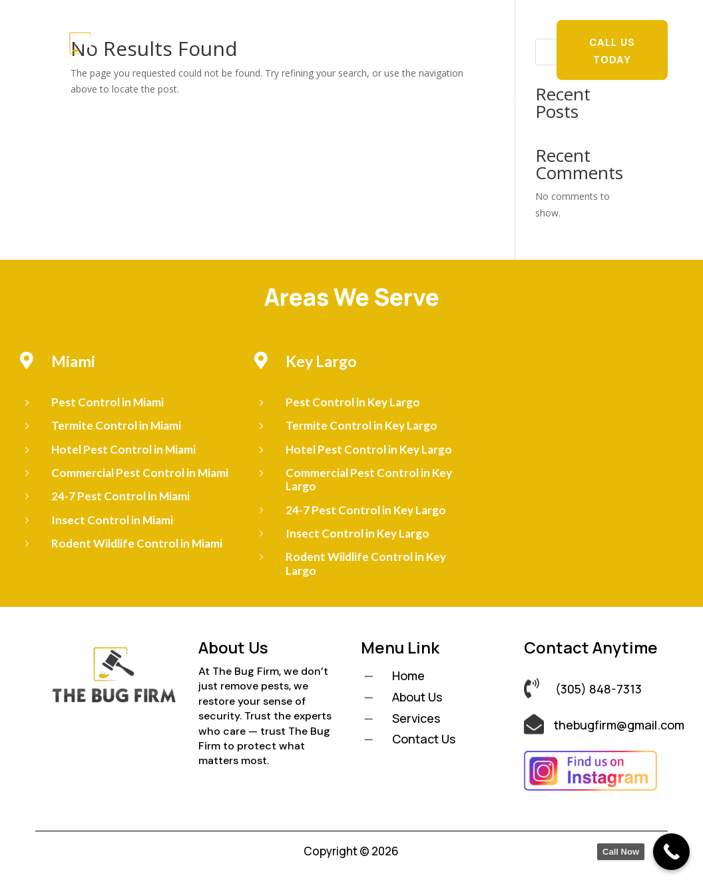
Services (314, 41)
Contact (355, 61)
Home (211, 41)
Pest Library (482, 41)
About (258, 41)
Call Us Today (612, 51)
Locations (393, 41)
